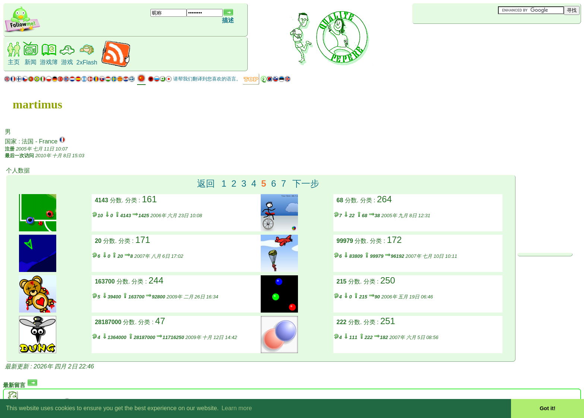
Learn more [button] (237, 408)
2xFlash (86, 62)
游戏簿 (49, 62)
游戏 (67, 62)
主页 (14, 62)
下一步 (305, 183)
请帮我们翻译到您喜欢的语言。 (207, 79)
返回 (206, 183)
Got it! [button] (547, 408)
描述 (228, 20)
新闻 (30, 62)
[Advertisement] (456, 36)
